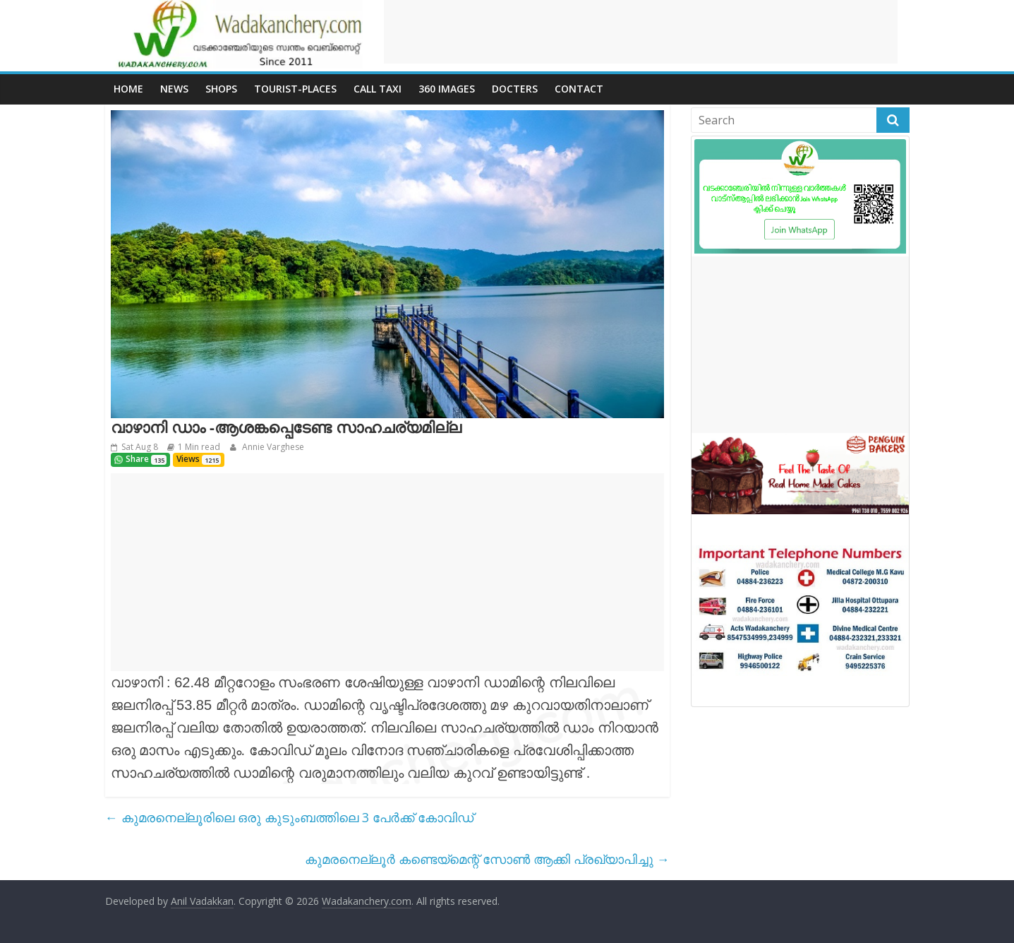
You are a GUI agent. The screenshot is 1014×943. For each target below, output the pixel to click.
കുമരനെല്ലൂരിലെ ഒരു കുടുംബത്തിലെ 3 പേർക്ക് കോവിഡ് (289, 817)
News (174, 88)
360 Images (446, 88)
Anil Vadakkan (202, 901)
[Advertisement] (641, 32)
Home (128, 88)
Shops (221, 88)
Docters (515, 88)
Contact (579, 88)
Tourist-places (295, 88)
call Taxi (378, 88)
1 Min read (199, 447)
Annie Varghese (272, 447)
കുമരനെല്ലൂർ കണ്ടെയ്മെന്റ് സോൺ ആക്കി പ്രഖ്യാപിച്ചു (487, 858)
